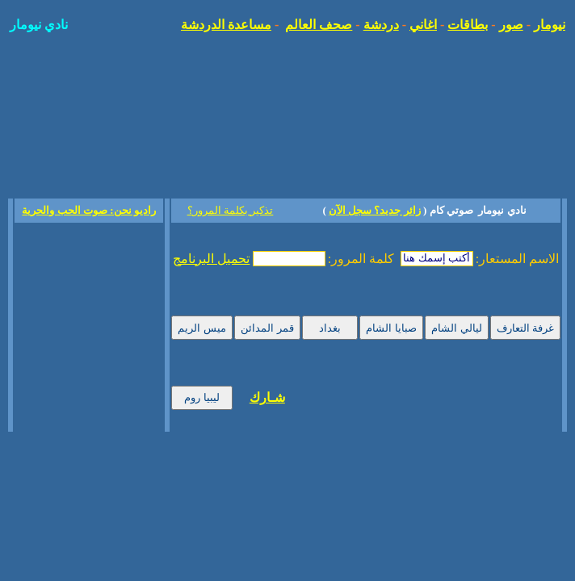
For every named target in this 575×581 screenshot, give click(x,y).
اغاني (423, 24)
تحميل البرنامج (211, 258)
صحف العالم (318, 24)
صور (511, 24)
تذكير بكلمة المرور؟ (230, 210)
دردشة (381, 24)
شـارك (267, 397)
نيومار (549, 24)
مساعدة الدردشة (226, 24)
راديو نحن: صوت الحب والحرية (88, 210)
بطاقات (467, 24)
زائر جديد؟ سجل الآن (375, 210)
